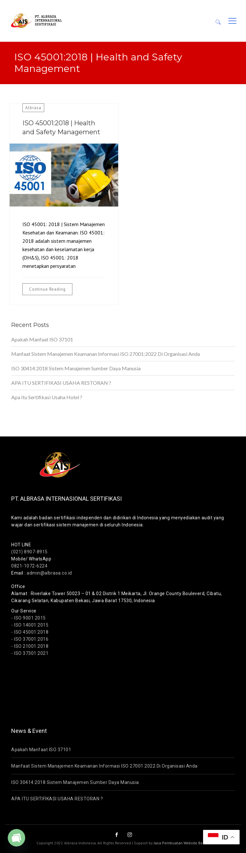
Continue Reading (47, 289)
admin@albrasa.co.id (49, 573)
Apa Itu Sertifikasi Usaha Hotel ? (46, 397)
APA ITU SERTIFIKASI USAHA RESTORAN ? (61, 383)
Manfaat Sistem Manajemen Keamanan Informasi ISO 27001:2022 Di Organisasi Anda (105, 354)
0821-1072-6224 (29, 565)
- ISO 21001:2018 (29, 646)
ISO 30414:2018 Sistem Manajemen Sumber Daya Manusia (76, 368)
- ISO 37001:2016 (29, 639)
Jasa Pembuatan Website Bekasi (182, 842)
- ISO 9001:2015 (28, 617)
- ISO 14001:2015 (29, 625)
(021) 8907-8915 (29, 551)
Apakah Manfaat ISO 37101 (42, 339)
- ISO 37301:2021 (29, 653)
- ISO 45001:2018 (29, 632)
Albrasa (33, 107)
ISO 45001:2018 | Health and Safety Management (61, 127)
